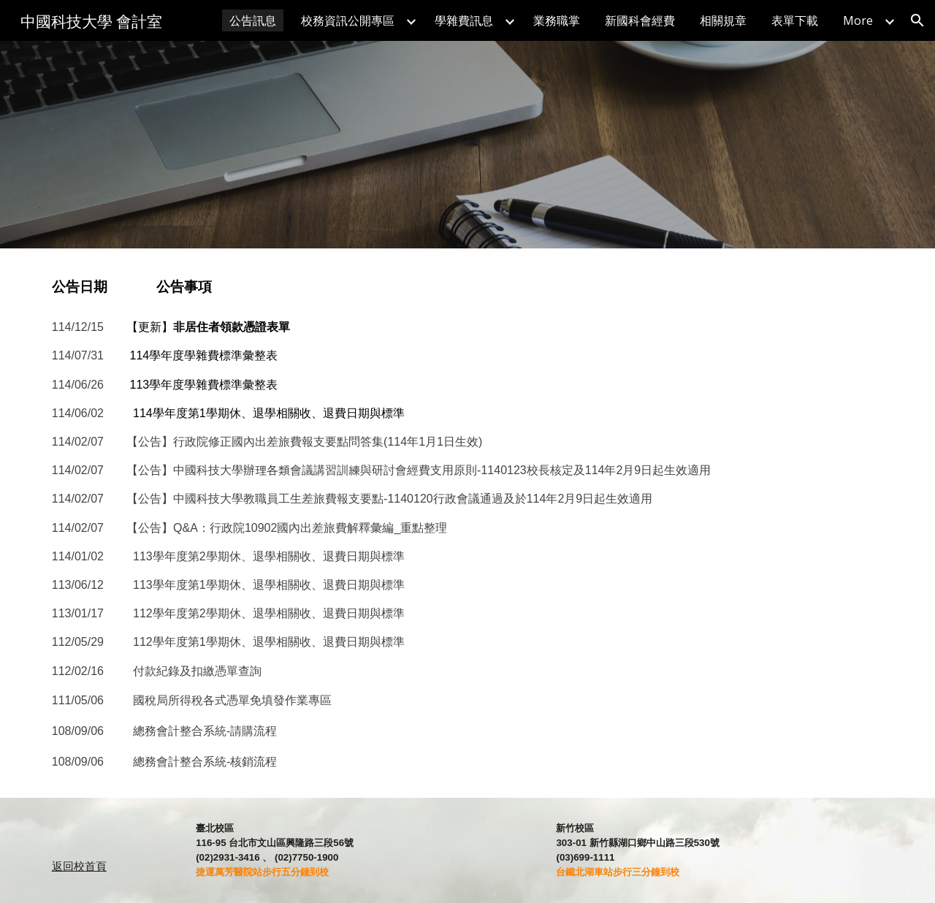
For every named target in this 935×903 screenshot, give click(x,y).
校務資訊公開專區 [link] (347, 20)
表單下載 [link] (794, 20)
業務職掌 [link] (556, 20)
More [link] (858, 20)
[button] (917, 20)
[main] (467, 287)
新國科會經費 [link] (640, 20)
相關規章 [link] (723, 20)
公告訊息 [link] (252, 20)
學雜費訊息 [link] (464, 20)
